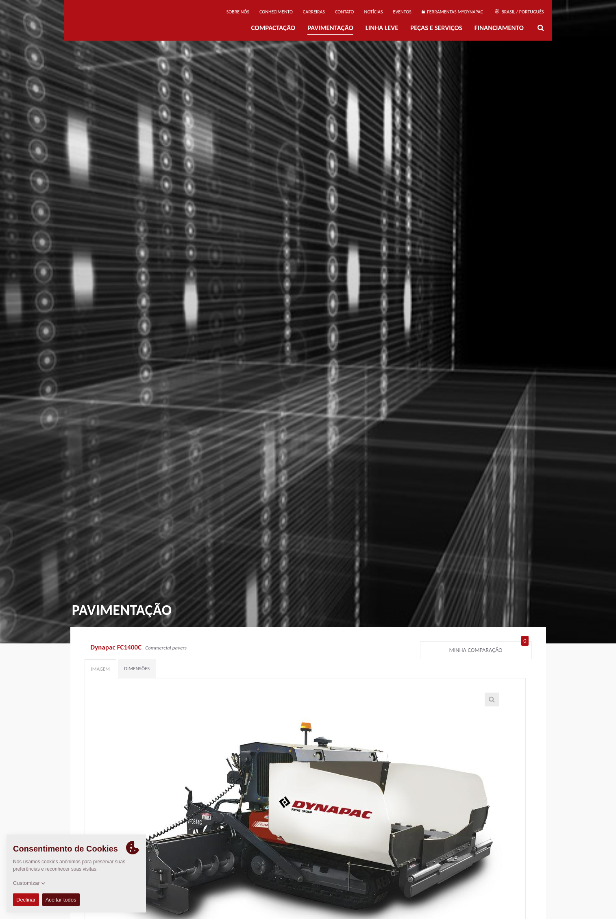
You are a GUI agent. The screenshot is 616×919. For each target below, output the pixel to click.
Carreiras (314, 12)
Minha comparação (488, 648)
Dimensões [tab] (137, 668)
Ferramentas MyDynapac (452, 12)
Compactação (273, 28)
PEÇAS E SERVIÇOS (436, 28)
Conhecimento (276, 12)
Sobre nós (237, 12)
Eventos (402, 12)
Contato (344, 12)
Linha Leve (382, 28)
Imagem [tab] (100, 669)
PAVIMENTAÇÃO (330, 28)
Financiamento (499, 28)
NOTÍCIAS (373, 12)
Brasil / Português (519, 12)
